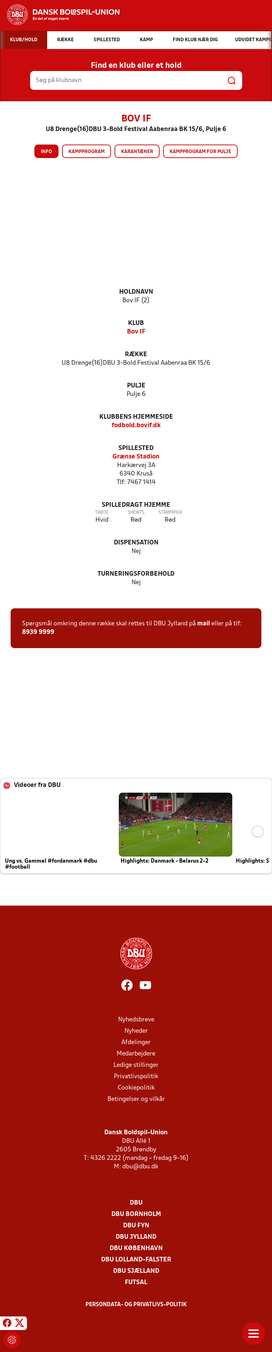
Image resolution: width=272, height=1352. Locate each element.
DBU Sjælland (136, 1271)
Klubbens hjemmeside (136, 417)
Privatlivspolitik (136, 1077)
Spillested (136, 448)
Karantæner (137, 152)
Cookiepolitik (136, 1088)
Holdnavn (136, 292)
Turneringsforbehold (136, 574)
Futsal (136, 1283)
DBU (136, 1203)
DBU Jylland (136, 1237)
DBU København (136, 1248)
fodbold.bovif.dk (136, 426)
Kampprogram (86, 152)
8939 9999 (38, 632)
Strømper (170, 512)
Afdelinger (136, 1042)
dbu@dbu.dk (140, 1167)
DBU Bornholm (136, 1214)
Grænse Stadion (136, 457)
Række (136, 355)
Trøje (102, 512)
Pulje (136, 386)
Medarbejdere (136, 1054)
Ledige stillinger (136, 1065)
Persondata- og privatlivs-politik (136, 1304)
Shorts (136, 512)
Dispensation (136, 543)
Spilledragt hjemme (136, 505)
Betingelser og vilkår (136, 1099)
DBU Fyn (136, 1226)
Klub (136, 323)
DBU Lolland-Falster (136, 1260)
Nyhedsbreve (136, 1020)
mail (203, 624)
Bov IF (136, 332)
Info (46, 152)
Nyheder (136, 1031)
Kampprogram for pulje (200, 152)
